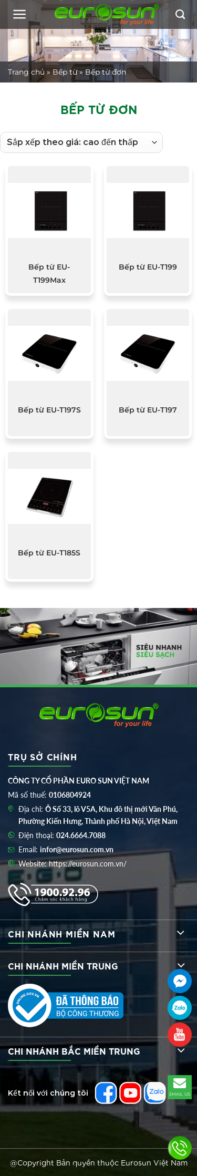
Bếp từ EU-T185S (49, 553)
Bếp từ (65, 72)
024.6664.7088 (81, 835)
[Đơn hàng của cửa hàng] (81, 142)
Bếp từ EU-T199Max (49, 273)
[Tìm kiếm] (180, 14)
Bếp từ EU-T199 (148, 267)
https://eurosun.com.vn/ (88, 863)
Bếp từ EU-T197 (148, 410)
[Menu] (19, 14)
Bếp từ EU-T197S (49, 410)
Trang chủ (26, 72)
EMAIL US (180, 1086)
